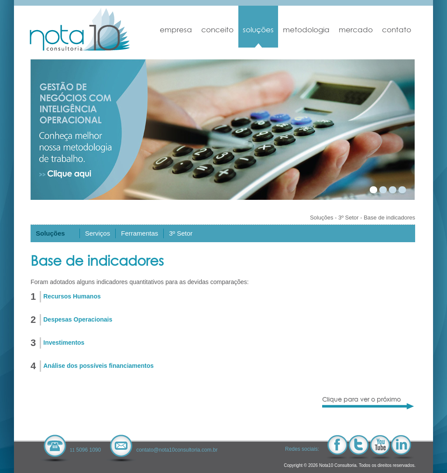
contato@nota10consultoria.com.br (176, 450)
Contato (396, 30)
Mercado (356, 30)
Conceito (217, 30)
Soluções (258, 30)
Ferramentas (139, 233)
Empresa (176, 30)
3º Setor (348, 217)
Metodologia (306, 30)
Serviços (97, 233)
